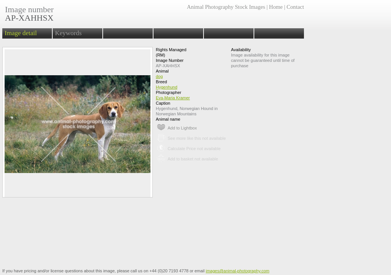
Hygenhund (166, 87)
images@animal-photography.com (238, 271)
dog (159, 76)
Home (276, 7)
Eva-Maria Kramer (173, 97)
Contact (295, 7)
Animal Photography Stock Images (226, 7)
